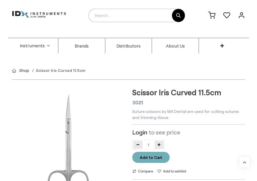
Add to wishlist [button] (172, 171)
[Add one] (159, 145)
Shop (24, 70)
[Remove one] (138, 145)
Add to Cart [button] (151, 157)
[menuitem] (35, 45)
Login (139, 132)
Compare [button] (143, 171)
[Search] (178, 15)
